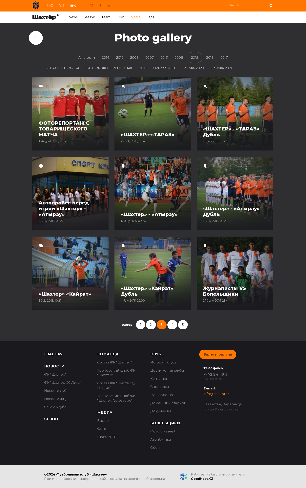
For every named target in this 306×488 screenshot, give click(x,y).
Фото (101, 429)
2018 (143, 68)
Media (135, 17)
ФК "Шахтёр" (55, 374)
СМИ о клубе (55, 407)
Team (105, 17)
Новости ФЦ (55, 399)
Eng (73, 5)
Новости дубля (57, 391)
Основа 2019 (164, 68)
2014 (105, 57)
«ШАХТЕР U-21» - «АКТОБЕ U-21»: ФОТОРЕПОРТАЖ (89, 68)
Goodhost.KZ (202, 479)
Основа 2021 (221, 68)
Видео (103, 421)
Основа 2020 (193, 68)
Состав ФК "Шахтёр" (114, 362)
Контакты (158, 379)
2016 (210, 57)
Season (89, 17)
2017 (224, 57)
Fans (150, 17)
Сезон (51, 419)
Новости (54, 366)
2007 (149, 57)
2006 (178, 57)
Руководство (161, 395)
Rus (62, 5)
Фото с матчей (163, 431)
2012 (119, 57)
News (73, 17)
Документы (160, 411)
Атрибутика (160, 439)
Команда (107, 354)
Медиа (104, 412)
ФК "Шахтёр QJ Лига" (62, 382)
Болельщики (165, 423)
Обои (155, 448)
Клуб (155, 354)
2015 (194, 57)
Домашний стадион (168, 403)
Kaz (50, 5)
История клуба (163, 362)
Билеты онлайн (217, 354)
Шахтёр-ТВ (106, 437)
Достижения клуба (167, 370)
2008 (134, 57)
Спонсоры (159, 387)
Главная (53, 354)
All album (86, 57)
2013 (164, 57)
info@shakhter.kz (218, 394)
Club (120, 17)
